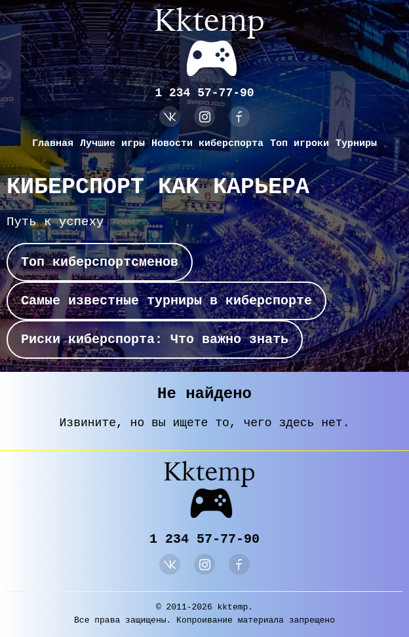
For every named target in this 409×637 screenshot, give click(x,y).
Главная (52, 143)
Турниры (356, 143)
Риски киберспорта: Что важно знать (154, 339)
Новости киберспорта (207, 143)
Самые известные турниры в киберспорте (166, 300)
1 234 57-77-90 (204, 93)
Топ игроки (299, 143)
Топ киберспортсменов (99, 262)
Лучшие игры (112, 143)
